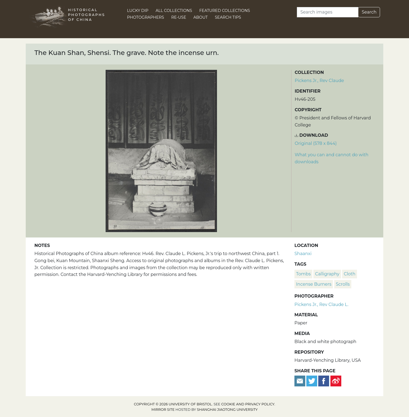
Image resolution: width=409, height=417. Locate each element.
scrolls (343, 284)
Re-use (178, 17)
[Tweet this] (312, 380)
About (200, 17)
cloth (349, 273)
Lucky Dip (137, 10)
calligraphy (327, 273)
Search (369, 12)
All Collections (174, 10)
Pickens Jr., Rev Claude (319, 80)
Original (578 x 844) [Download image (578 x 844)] (316, 143)
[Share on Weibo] (335, 380)
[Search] (327, 12)
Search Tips (228, 17)
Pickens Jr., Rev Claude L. (321, 304)
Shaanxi (302, 253)
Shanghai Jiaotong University (227, 410)
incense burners (313, 284)
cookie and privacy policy (247, 404)
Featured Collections (224, 10)
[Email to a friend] (300, 380)
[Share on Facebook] (323, 380)
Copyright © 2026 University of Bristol (173, 404)
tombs (303, 273)
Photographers (145, 17)
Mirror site (163, 410)
